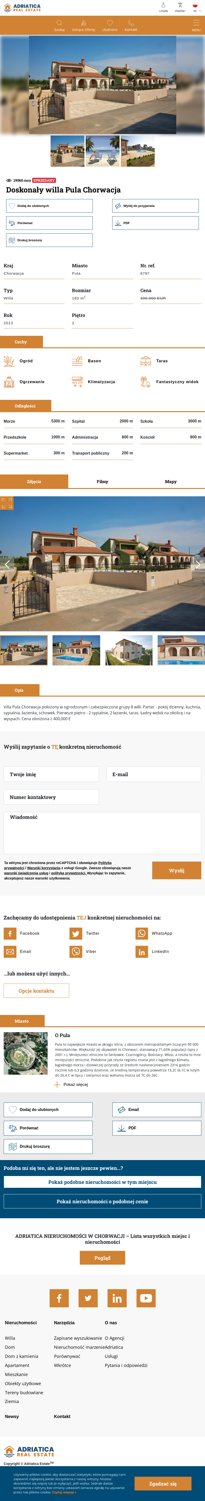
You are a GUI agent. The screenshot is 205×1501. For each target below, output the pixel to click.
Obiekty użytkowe (23, 1383)
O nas (111, 1322)
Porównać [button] (49, 223)
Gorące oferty (83, 29)
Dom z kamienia (21, 1356)
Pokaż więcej (76, 1084)
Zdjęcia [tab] (34, 481)
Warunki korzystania (43, 868)
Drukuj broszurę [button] (49, 240)
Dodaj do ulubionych (49, 205)
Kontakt (131, 29)
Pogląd (102, 1258)
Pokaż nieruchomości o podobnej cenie (102, 1201)
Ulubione (109, 29)
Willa (10, 1338)
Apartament (17, 1365)
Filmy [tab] (102, 481)
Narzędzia (64, 1322)
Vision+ (180, 11)
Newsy (12, 1416)
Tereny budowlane (24, 1392)
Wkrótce (62, 1365)
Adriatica (114, 1347)
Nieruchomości (21, 1322)
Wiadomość (24, 817)
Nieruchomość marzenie (79, 1347)
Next (198, 564)
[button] (67, 151)
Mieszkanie (16, 1374)
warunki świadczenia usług (26, 873)
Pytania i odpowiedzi (126, 1365)
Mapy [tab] (171, 481)
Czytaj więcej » (63, 1492)
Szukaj (59, 29)
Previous (7, 564)
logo (22, 7)
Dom (10, 1347)
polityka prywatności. (69, 873)
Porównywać (67, 1356)
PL (195, 11)
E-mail (120, 774)
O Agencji (114, 1338)
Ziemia (12, 1401)
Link (155, 223)
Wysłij (176, 870)
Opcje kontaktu (36, 990)
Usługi (111, 1356)
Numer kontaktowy (33, 797)
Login (163, 11)
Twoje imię (23, 774)
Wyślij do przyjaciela (155, 205)
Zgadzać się (163, 1483)
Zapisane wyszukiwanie (78, 1338)
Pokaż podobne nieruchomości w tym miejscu (102, 1182)
